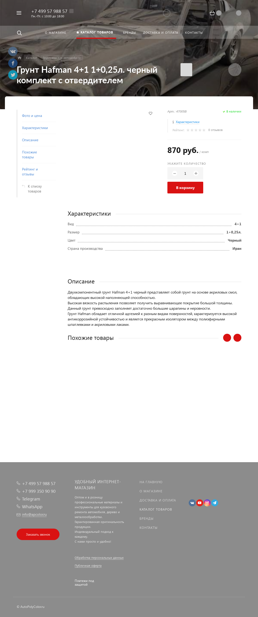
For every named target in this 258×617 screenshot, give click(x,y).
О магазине (151, 491)
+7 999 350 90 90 (38, 491)
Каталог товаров (156, 509)
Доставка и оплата (158, 500)
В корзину (185, 187)
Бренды (147, 518)
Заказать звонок (38, 534)
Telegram (31, 499)
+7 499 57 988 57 (49, 10)
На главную (151, 482)
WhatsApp (32, 506)
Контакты (149, 527)
